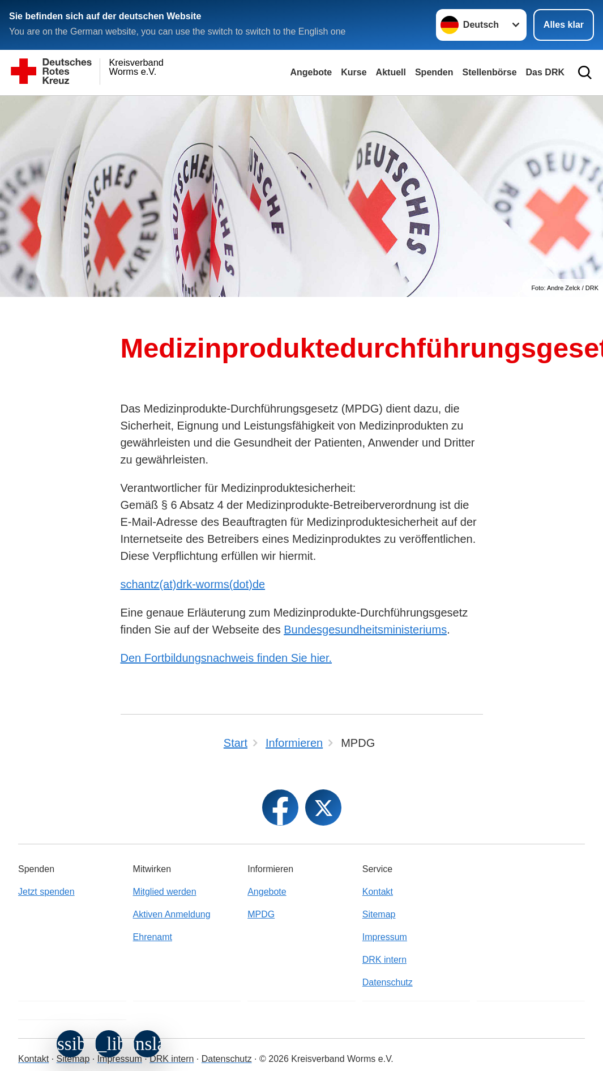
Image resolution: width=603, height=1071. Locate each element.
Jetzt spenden (46, 891)
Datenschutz (387, 982)
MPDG (261, 914)
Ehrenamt (152, 937)
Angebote (311, 72)
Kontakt (377, 891)
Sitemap (379, 914)
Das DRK (545, 72)
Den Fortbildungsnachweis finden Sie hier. (226, 658)
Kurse (353, 72)
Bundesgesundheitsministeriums (365, 629)
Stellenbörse (490, 72)
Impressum (384, 937)
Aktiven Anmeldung (172, 914)
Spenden (434, 72)
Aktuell (391, 72)
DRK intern (384, 959)
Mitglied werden (164, 891)
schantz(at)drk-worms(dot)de (193, 584)
